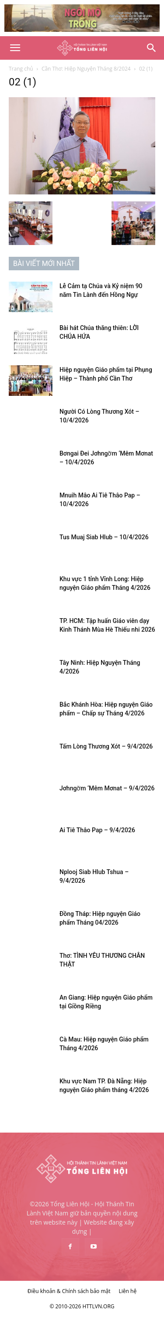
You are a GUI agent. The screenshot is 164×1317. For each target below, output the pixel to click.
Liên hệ (128, 1291)
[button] (15, 48)
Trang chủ (21, 68)
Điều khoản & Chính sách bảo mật (69, 1291)
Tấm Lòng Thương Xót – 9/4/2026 (106, 746)
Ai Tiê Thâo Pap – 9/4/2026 (97, 830)
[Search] (152, 48)
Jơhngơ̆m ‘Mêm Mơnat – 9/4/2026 (106, 788)
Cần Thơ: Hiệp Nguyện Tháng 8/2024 (86, 68)
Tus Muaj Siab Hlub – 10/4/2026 (104, 537)
